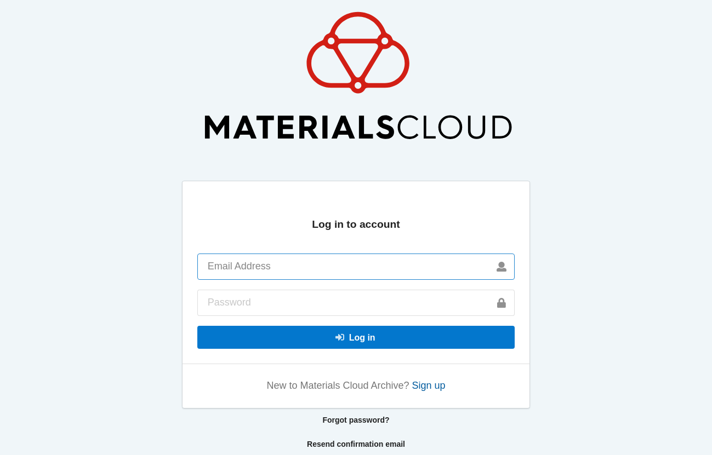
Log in (355, 337)
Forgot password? (355, 420)
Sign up (429, 385)
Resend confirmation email (356, 444)
